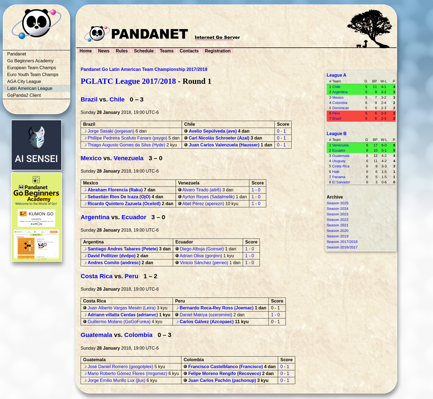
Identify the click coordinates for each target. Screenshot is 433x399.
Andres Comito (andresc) (114, 262)
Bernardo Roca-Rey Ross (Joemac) (217, 308)
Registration (218, 51)
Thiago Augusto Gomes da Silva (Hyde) (126, 145)
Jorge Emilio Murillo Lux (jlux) (116, 380)
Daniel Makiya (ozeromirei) (206, 314)
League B (337, 133)
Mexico (91, 158)
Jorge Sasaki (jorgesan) (111, 131)
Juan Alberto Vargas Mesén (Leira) (121, 308)
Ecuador (134, 217)
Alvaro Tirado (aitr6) (201, 190)
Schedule (144, 51)
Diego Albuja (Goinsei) (202, 249)
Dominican (340, 108)
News (104, 51)
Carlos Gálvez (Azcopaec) (207, 321)
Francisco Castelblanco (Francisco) (225, 366)
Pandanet (16, 54)
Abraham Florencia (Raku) (115, 190)
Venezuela (129, 158)
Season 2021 (337, 225)
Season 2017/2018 (342, 242)
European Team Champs (31, 67)
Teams (167, 51)
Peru (131, 276)
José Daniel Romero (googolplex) (120, 366)
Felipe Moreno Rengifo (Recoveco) (224, 373)
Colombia (138, 334)
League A (336, 75)
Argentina (95, 217)
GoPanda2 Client (24, 95)
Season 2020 (337, 231)
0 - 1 (281, 131)
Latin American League (29, 88)
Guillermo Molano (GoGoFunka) (119, 321)
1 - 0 (256, 190)
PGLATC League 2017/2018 (128, 81)
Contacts (189, 51)
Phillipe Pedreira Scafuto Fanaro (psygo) (127, 138)
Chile (117, 99)
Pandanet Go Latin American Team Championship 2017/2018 (144, 69)
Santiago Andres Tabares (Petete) (123, 249)
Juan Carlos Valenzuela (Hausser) (224, 145)
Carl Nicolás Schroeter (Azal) (219, 138)
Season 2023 (337, 214)
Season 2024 (337, 209)
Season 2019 (337, 236)
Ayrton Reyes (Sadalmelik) (208, 196)
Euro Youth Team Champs (33, 74)
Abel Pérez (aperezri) (203, 203)
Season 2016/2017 (342, 247)
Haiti (335, 172)
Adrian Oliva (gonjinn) (201, 255)
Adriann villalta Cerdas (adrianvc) (123, 314)
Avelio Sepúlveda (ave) (213, 131)
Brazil (89, 99)
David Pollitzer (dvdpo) (111, 255)
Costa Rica (97, 276)
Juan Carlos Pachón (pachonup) (222, 380)
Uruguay (338, 161)
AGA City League (24, 81)
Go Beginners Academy (30, 60)
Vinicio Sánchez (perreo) (204, 262)
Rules (122, 51)
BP (374, 81)
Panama (338, 177)
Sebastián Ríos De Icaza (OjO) (119, 196)
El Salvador (341, 182)
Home (86, 51)
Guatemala (96, 334)
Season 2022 (337, 220)
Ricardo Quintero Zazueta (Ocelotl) (124, 203)
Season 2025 (337, 203)
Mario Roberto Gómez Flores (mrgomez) (127, 373)
